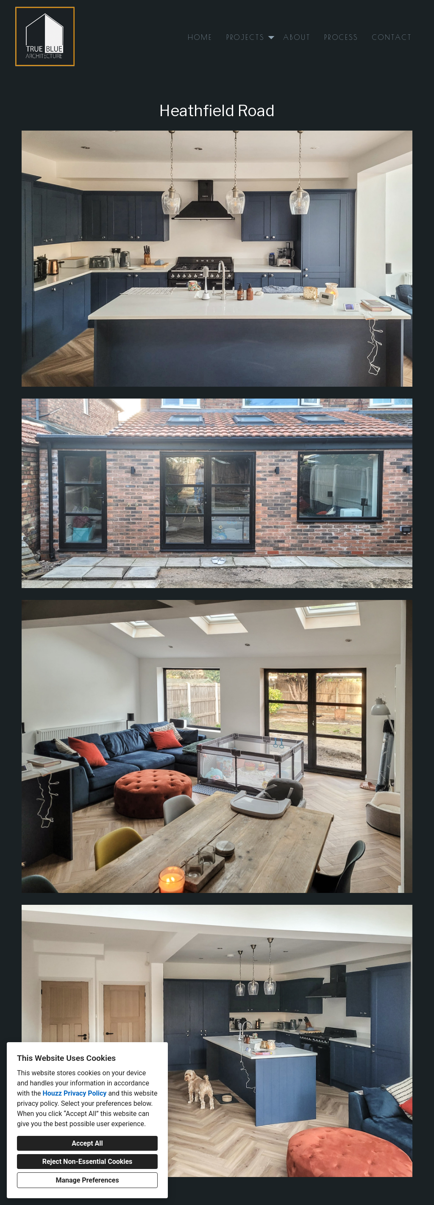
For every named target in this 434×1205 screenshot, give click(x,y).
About (297, 37)
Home (200, 37)
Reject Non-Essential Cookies (87, 1162)
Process (341, 37)
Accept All (87, 1143)
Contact (392, 37)
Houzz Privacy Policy (74, 1093)
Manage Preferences (87, 1180)
